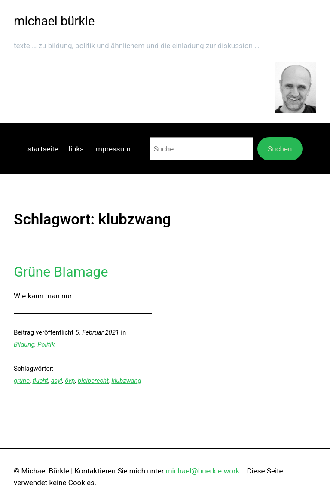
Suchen (280, 148)
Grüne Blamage (61, 272)
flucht (40, 380)
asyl (56, 380)
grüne (22, 380)
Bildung (24, 344)
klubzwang (126, 380)
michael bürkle (54, 21)
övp (70, 380)
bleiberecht (93, 380)
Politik (46, 344)
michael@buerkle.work (203, 471)
